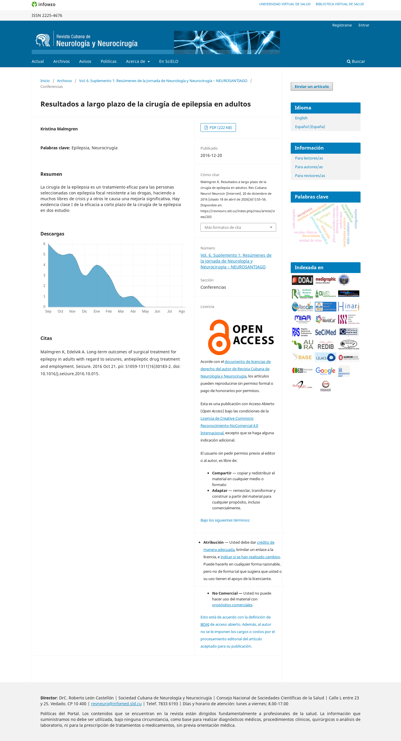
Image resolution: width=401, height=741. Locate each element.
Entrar (364, 25)
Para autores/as (309, 166)
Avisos (85, 61)
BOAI (205, 624)
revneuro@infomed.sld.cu (116, 703)
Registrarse (342, 25)
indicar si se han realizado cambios (250, 556)
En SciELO (168, 61)
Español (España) (310, 126)
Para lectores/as (309, 158)
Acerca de (136, 61)
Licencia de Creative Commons (227, 418)
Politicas (109, 61)
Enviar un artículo (312, 86)
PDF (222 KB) (220, 127)
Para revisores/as (310, 175)
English (301, 117)
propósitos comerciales (232, 604)
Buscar (356, 61)
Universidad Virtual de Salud (284, 4)
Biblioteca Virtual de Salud (340, 4)
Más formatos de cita (223, 227)
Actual (38, 61)
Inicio (45, 80)
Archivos (61, 61)
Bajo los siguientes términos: (225, 520)
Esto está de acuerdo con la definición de (236, 617)
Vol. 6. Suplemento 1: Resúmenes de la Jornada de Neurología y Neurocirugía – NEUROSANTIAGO (163, 80)
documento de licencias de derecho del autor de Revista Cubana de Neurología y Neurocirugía (236, 369)
